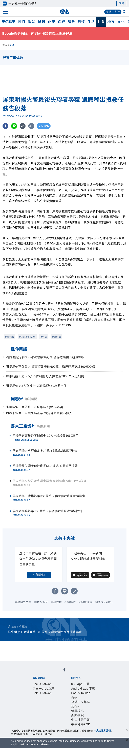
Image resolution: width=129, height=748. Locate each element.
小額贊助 (39, 575)
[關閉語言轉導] (127, 740)
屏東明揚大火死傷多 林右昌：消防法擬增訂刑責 (45, 450)
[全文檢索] (124, 12)
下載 (121, 3)
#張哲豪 (56, 336)
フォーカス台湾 (56, 672)
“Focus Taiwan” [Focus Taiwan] (39, 744)
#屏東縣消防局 (27, 336)
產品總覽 (32, 713)
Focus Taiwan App (82, 682)
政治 (31, 21)
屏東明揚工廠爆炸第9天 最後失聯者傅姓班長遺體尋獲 (49, 496)
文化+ (42, 686)
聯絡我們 (66, 704)
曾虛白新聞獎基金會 (40, 727)
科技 (81, 21)
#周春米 (9, 336)
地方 (111, 21)
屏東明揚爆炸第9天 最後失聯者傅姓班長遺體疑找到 (47, 511)
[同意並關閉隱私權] (127, 730)
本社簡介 (32, 700)
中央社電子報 (80, 686)
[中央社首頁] (64, 11)
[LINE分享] (14, 126)
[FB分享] (5, 126)
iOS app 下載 (35, 682)
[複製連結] (23, 126)
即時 (21, 21)
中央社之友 (37, 718)
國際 (41, 21)
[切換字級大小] (31, 126)
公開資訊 (57, 700)
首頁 (5, 45)
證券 (71, 21)
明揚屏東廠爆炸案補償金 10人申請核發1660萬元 (45, 435)
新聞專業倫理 (91, 700)
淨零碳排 (52, 686)
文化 (120, 21)
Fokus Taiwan (77, 672)
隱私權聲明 (52, 704)
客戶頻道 (44, 713)
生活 (91, 21)
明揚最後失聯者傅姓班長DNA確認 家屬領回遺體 (45, 466)
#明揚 (44, 336)
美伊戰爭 (8, 21)
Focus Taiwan (35, 672)
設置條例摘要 (72, 700)
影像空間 (57, 713)
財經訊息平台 (85, 713)
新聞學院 (65, 686)
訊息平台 (69, 713)
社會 (101, 21)
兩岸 (51, 21)
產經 (61, 21)
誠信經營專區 (35, 704)
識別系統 (44, 700)
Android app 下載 (57, 682)
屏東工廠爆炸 (23, 426)
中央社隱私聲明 (102, 730)
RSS (48, 718)
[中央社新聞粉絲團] (27, 663)
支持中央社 (113, 11)
